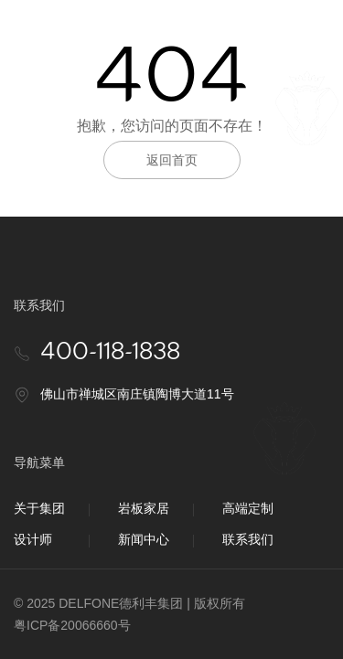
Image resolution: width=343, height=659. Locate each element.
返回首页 (172, 160)
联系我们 (247, 539)
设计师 (33, 539)
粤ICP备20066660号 (72, 625)
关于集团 (39, 508)
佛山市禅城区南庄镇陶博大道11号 (137, 394)
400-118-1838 (110, 352)
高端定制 (247, 508)
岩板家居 (143, 508)
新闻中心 (143, 539)
